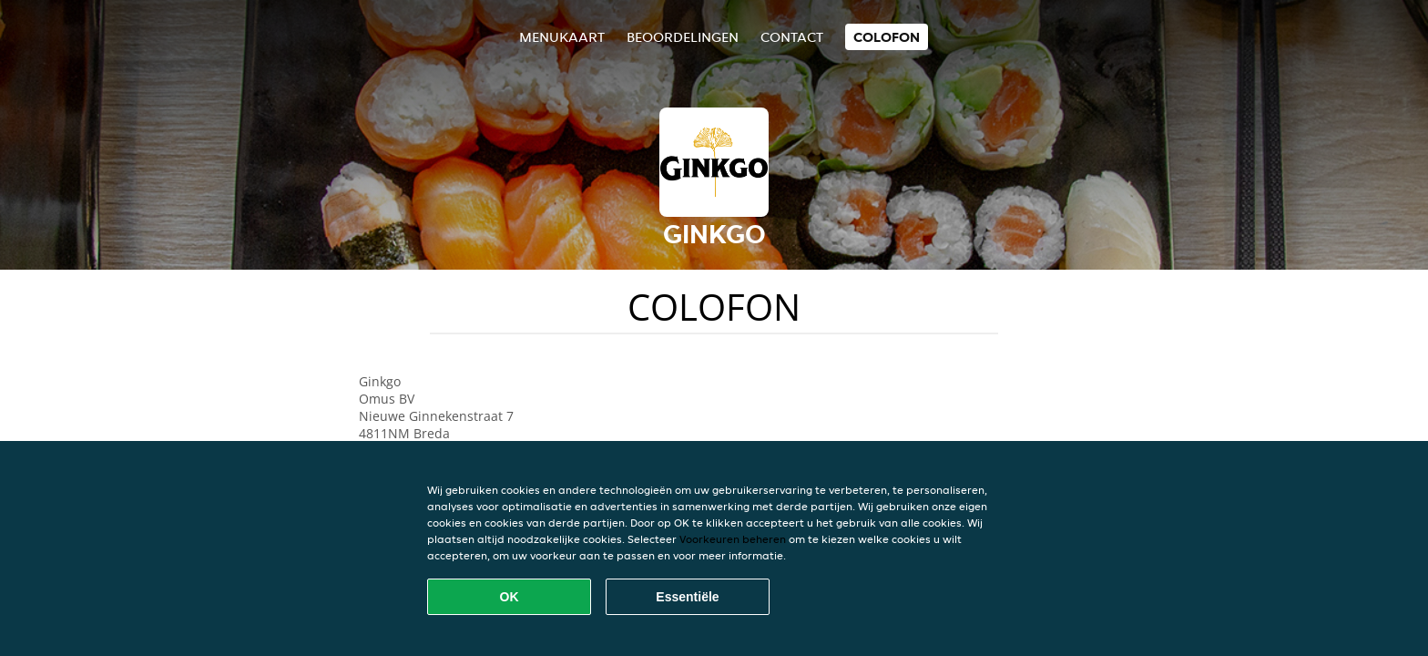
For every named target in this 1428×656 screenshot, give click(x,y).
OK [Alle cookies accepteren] (509, 596)
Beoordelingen (683, 36)
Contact (791, 36)
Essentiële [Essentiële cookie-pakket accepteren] (687, 596)
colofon (886, 36)
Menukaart (562, 36)
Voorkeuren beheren (732, 539)
